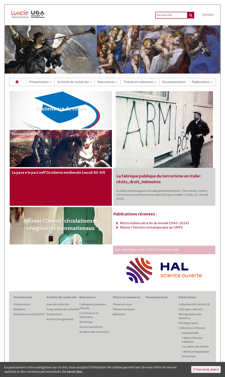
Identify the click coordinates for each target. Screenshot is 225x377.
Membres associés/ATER (28, 314)
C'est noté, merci (206, 369)
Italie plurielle (190, 333)
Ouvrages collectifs (191, 309)
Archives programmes (60, 319)
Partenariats (54, 314)
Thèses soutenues (123, 309)
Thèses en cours (122, 304)
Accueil (17, 81)
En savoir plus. (72, 372)
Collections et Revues (192, 328)
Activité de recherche (74, 82)
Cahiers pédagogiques (196, 351)
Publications (202, 82)
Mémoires (118, 314)
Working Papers (189, 323)
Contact (208, 15)
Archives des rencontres (94, 331)
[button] (21, 49)
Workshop (85, 322)
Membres (19, 309)
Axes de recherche (57, 304)
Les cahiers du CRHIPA (195, 346)
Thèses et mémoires (139, 82)
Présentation (40, 82)
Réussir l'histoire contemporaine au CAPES (149, 227)
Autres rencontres (90, 327)
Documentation (174, 82)
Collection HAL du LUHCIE (194, 304)
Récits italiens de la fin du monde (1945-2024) (152, 223)
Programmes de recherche (62, 309)
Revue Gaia (189, 356)
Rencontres (107, 82)
